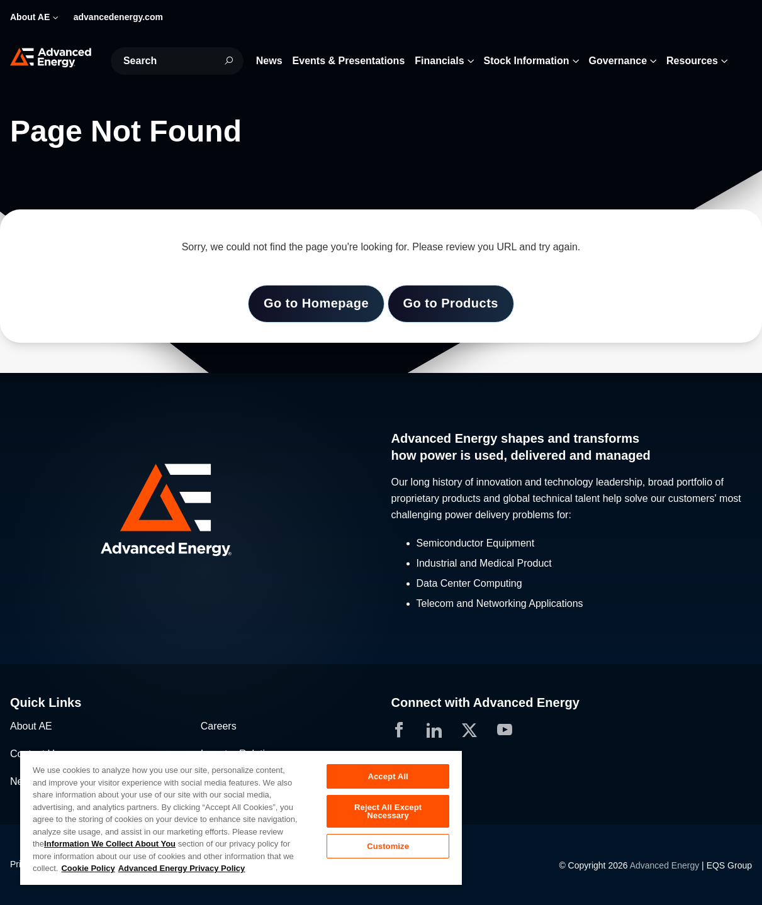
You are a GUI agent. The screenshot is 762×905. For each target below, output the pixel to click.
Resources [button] (692, 60)
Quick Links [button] (45, 702)
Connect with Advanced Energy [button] (485, 702)
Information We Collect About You (110, 843)
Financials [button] (439, 60)
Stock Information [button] (526, 60)
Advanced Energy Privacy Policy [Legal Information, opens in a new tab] (181, 868)
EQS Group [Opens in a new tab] (729, 865)
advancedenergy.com (118, 17)
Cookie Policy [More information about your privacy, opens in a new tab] (88, 868)
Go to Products (450, 303)
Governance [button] (618, 60)
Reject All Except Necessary (388, 811)
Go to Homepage (316, 303)
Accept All (387, 776)
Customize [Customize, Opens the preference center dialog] (388, 846)
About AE (31, 726)
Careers (219, 726)
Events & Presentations (349, 60)
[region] (241, 817)
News (269, 60)
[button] (190, 511)
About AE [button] (30, 17)
